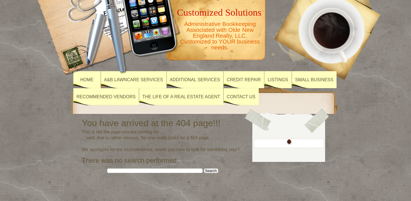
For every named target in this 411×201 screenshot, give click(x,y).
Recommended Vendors (106, 96)
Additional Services (195, 79)
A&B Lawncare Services (133, 79)
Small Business (314, 79)
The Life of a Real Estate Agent (181, 96)
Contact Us (241, 96)
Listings (278, 79)
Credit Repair (244, 79)
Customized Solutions (219, 12)
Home (87, 79)
